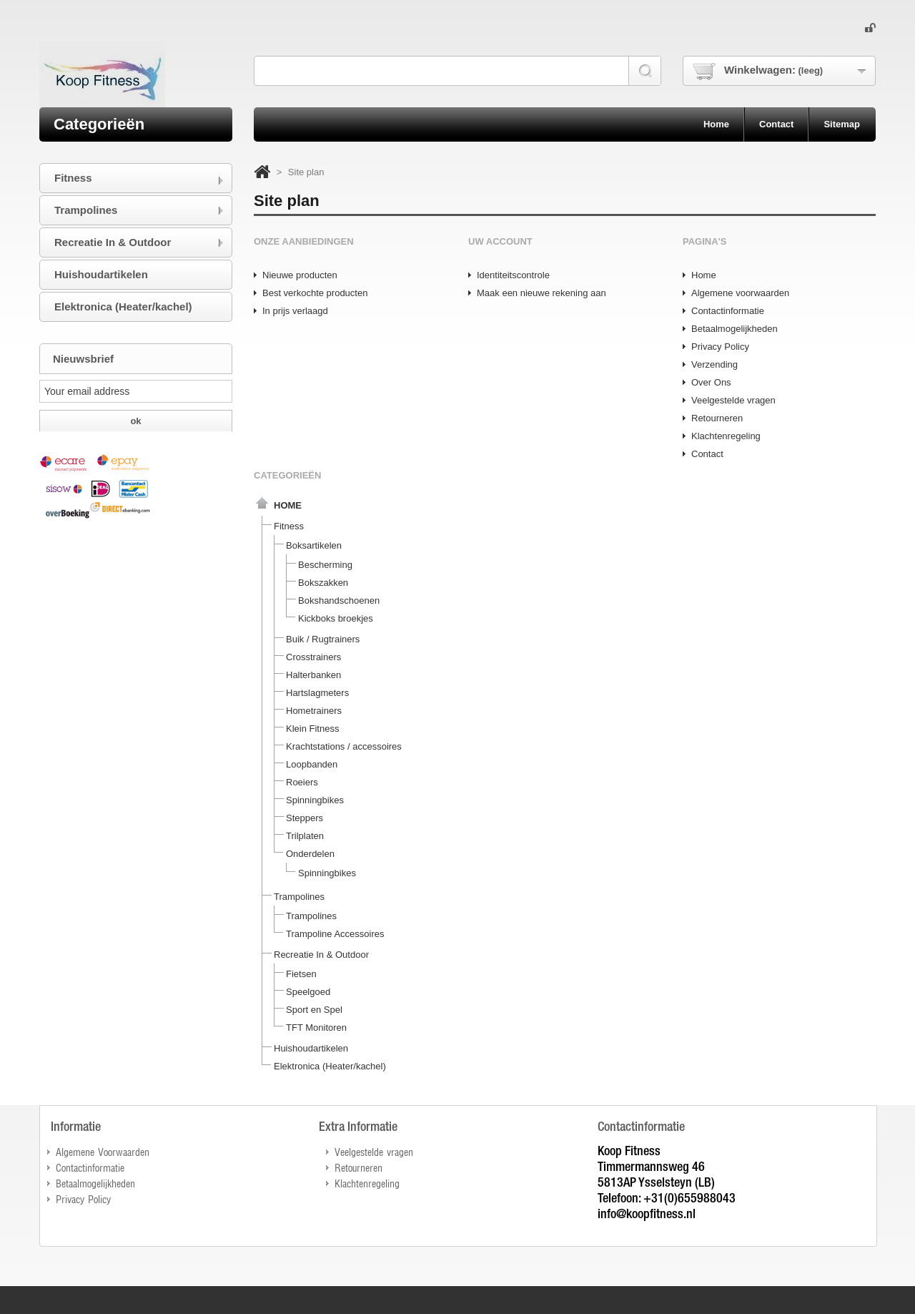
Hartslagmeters (317, 692)
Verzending (714, 364)
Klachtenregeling (726, 436)
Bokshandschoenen (339, 600)
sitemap (842, 124)
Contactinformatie (727, 310)
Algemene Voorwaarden (102, 1151)
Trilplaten (305, 835)
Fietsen (301, 974)
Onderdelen (310, 853)
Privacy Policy (720, 346)
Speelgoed (308, 991)
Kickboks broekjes (335, 618)
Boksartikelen (314, 545)
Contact (707, 453)
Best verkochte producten (314, 293)
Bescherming (325, 564)
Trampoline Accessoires (335, 933)
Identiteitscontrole (513, 275)
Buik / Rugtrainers (323, 639)
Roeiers (302, 782)
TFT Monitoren (316, 1027)
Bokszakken (323, 582)
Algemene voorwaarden (740, 293)
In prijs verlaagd (295, 310)
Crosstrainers (313, 657)
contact (776, 124)
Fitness (289, 526)
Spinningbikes (315, 800)
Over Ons (711, 382)
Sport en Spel (314, 1009)
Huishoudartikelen (311, 1048)
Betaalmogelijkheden (734, 328)
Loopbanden (311, 764)
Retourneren (717, 418)
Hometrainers (314, 710)
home (716, 124)
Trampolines (299, 896)
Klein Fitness (312, 728)
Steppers (304, 818)
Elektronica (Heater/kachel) (330, 1066)
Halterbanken (313, 675)
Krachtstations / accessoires (344, 746)
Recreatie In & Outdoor (321, 954)
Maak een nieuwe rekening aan (541, 293)
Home (703, 275)
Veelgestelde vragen (733, 400)
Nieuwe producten (299, 275)
